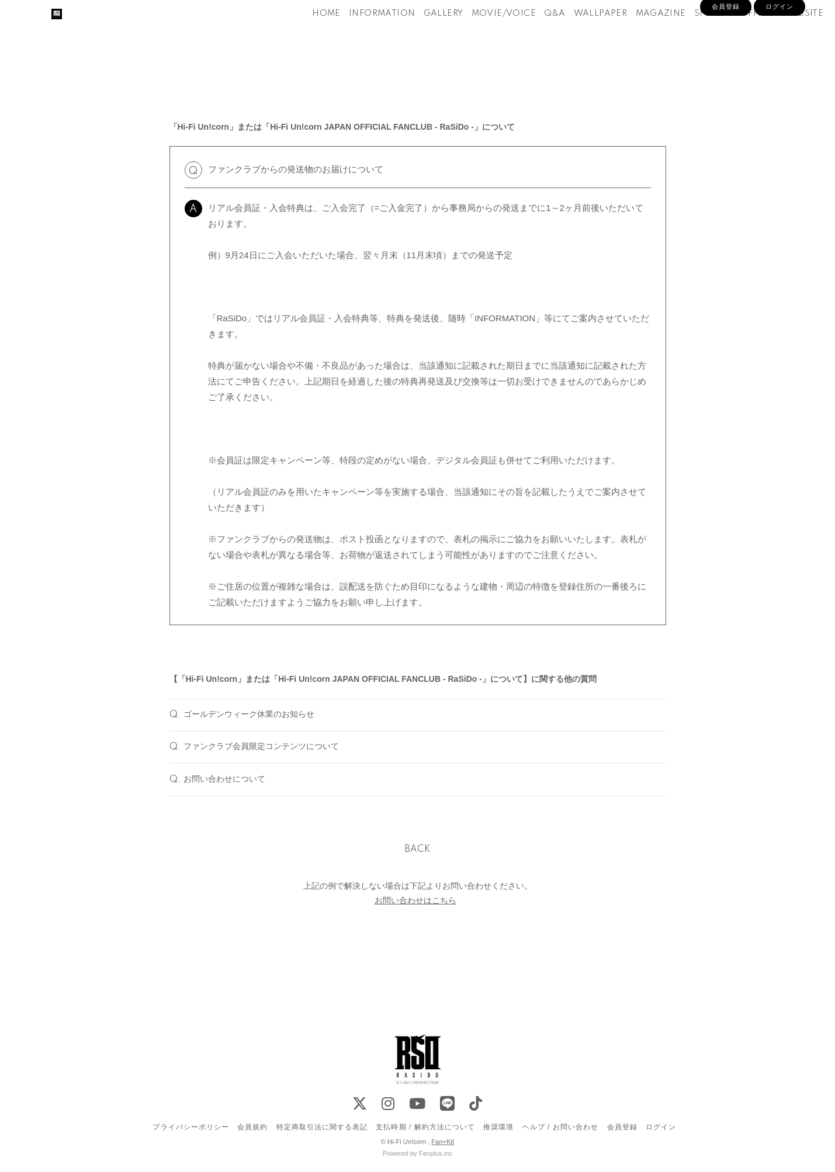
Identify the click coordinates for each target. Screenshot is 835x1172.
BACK (417, 879)
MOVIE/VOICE (484, 34)
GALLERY (424, 34)
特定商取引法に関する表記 (322, 1127)
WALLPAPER (581, 34)
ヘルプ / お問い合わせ (560, 1127)
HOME (307, 34)
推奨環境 (498, 1127)
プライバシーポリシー (190, 1127)
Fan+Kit (442, 1141)
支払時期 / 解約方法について (425, 1127)
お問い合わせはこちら (415, 930)
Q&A (535, 34)
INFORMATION (363, 34)
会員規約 (252, 1127)
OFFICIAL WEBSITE (762, 34)
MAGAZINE (641, 34)
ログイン (779, 53)
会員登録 (726, 53)
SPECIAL (693, 34)
